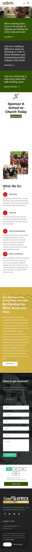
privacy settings (10, 539)
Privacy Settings (17, 544)
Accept (7, 544)
